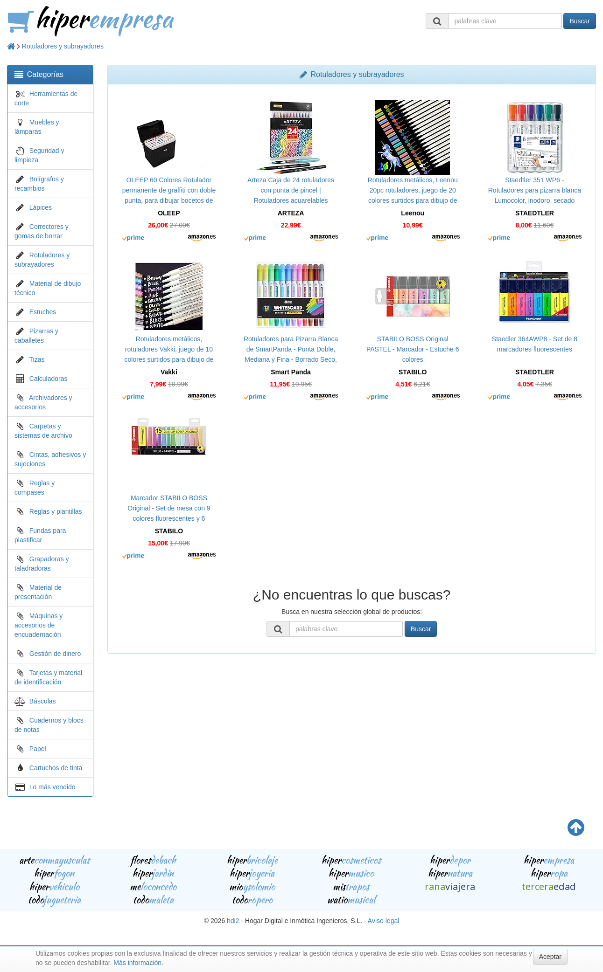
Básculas (42, 701)
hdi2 (233, 920)
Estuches (42, 312)
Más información (137, 962)
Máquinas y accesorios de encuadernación (38, 625)
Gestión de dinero (55, 653)
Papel (37, 748)
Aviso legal (383, 920)
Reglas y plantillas (55, 511)
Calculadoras (48, 378)
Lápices (40, 207)
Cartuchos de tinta (56, 768)
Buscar (579, 21)
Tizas (37, 359)
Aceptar (550, 956)
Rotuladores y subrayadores (63, 46)
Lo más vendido (52, 787)
